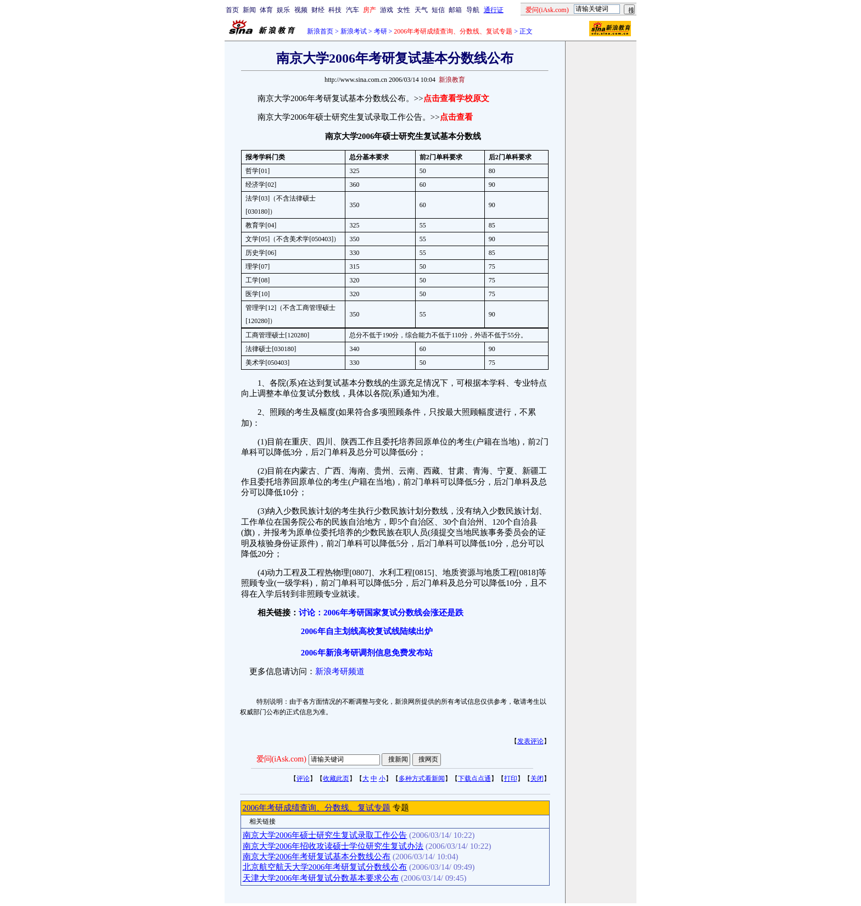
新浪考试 (353, 31)
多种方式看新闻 (422, 778)
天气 (421, 10)
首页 (232, 10)
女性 (403, 10)
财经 (318, 10)
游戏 (386, 10)
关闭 (537, 778)
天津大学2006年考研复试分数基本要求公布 (321, 878)
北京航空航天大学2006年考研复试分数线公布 (325, 867)
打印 (510, 778)
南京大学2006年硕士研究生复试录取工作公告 (325, 835)
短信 (438, 10)
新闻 (249, 10)
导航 (472, 10)
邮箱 (455, 10)
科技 (335, 10)
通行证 (494, 10)
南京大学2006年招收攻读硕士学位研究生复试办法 (333, 846)
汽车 (352, 10)
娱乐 (283, 10)
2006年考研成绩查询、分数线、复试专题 (317, 807)
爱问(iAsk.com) (281, 759)
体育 (266, 10)
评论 (303, 778)
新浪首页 (320, 31)
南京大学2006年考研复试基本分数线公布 (317, 856)
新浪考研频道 (340, 671)
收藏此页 (336, 778)
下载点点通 (474, 778)
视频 (301, 10)
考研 (380, 31)
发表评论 (530, 741)
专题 (399, 807)
